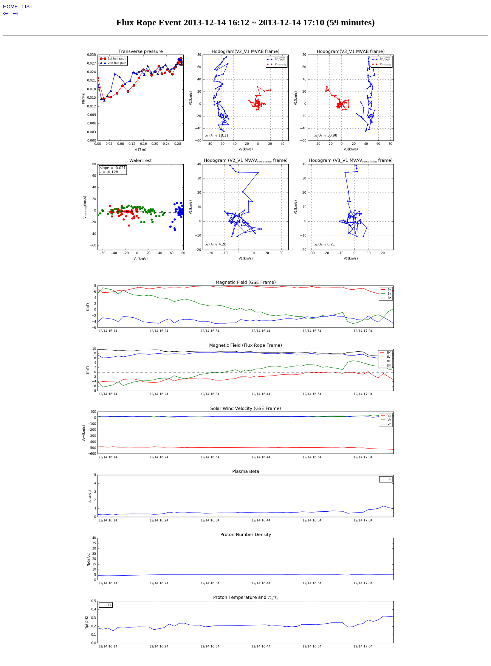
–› (16, 13)
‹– (6, 13)
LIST (27, 6)
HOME (11, 6)
